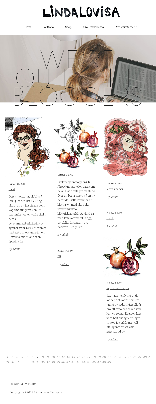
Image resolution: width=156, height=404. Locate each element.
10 (53, 356)
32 (22, 362)
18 (94, 356)
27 (140, 356)
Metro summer (115, 188)
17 (89, 356)
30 (12, 362)
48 (104, 362)
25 (129, 356)
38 (53, 362)
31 (17, 362)
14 (73, 356)
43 (78, 362)
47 (99, 362)
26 (135, 356)
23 (119, 356)
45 (89, 362)
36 (43, 362)
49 (109, 362)
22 (114, 356)
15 (78, 356)
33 (27, 362)
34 (32, 362)
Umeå (12, 189)
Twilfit (110, 218)
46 (94, 362)
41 (68, 362)
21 (109, 356)
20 (104, 356)
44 (83, 362)
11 (58, 356)
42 (73, 362)
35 (38, 362)
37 (48, 362)
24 (124, 356)
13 (68, 356)
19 (99, 356)
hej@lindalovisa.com (23, 384)
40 (63, 362)
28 (145, 356)
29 (7, 362)
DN (59, 256)
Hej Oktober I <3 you (118, 288)
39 (58, 362)
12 (63, 356)
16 (83, 356)
